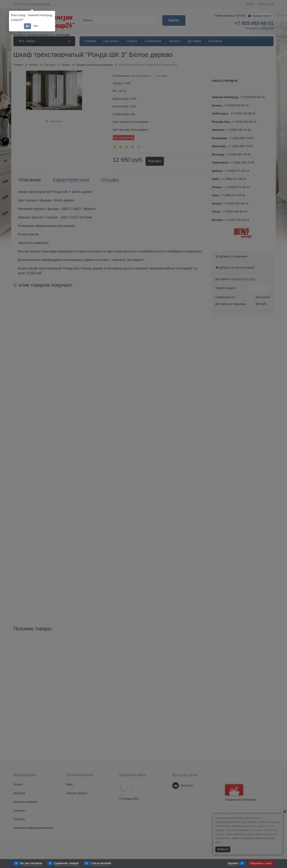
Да (27, 26)
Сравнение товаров (66, 863)
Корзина (233, 863)
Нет (35, 26)
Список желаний (101, 863)
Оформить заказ (261, 863)
